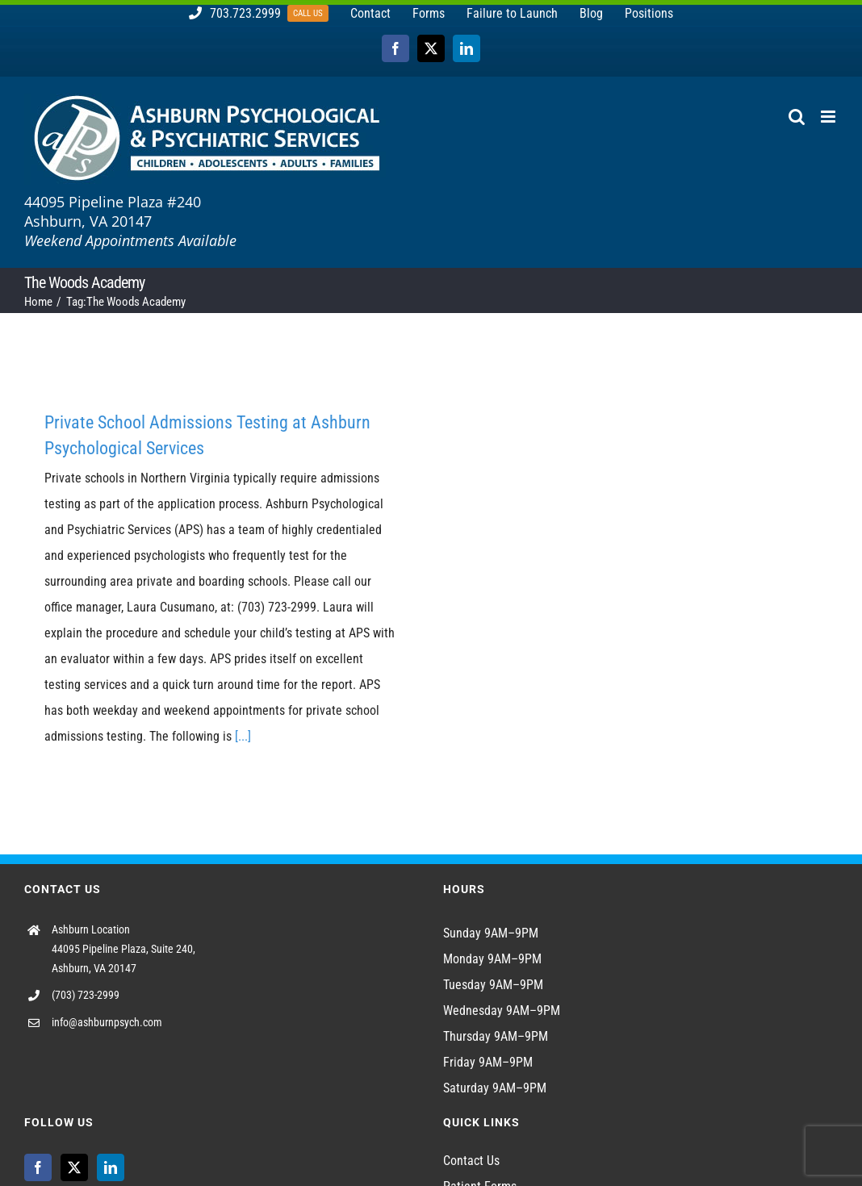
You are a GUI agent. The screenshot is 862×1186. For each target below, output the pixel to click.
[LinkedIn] (110, 1167)
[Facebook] (38, 1167)
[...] (243, 736)
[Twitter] (74, 1167)
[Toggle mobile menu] (829, 116)
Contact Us (471, 1160)
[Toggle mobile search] (797, 116)
